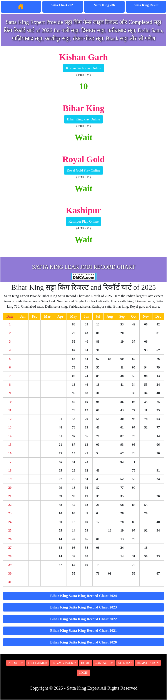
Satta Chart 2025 (62, 5)
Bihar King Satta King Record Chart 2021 (83, 630)
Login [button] (83, 672)
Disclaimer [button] (37, 663)
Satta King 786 (104, 5)
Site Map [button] (125, 663)
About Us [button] (15, 663)
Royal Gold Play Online (83, 170)
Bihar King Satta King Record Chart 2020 (83, 642)
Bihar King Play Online (83, 119)
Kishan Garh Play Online (83, 68)
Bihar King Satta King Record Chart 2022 (83, 619)
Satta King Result (146, 5)
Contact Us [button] (104, 663)
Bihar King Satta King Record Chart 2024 (83, 596)
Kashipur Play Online (83, 221)
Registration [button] (148, 663)
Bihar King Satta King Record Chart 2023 (83, 607)
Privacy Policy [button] (64, 663)
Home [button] (85, 663)
